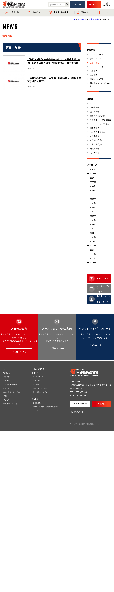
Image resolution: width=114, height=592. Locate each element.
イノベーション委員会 (99, 124)
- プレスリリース (38, 377)
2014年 (93, 220)
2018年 (93, 203)
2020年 (93, 195)
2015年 (93, 216)
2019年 (93, 199)
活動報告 (93, 71)
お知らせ (35, 373)
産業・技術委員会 (97, 116)
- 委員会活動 (36, 403)
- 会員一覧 (6, 388)
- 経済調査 (35, 384)
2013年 (93, 224)
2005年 (93, 258)
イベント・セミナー (98, 67)
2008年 (93, 246)
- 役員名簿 (6, 381)
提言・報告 (94, 19)
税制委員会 (94, 111)
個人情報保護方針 (77, 412)
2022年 (93, 186)
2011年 (93, 233)
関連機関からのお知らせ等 (100, 84)
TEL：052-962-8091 (79, 392)
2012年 (93, 229)
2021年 (93, 190)
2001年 (93, 263)
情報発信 (82, 19)
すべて (93, 103)
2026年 (93, 169)
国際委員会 (94, 128)
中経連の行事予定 (38, 369)
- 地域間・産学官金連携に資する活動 (45, 407)
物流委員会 (94, 148)
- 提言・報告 (36, 411)
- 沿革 (5, 396)
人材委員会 (94, 153)
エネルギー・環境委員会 (100, 120)
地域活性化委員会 (97, 132)
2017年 (93, 207)
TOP (73, 19)
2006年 (93, 254)
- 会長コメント (37, 381)
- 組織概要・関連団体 (10, 384)
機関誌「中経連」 (97, 79)
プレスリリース (96, 54)
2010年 (93, 237)
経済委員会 (94, 107)
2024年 (93, 178)
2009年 (93, 241)
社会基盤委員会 (96, 140)
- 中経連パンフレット (10, 404)
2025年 (93, 174)
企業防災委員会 (96, 144)
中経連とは (6, 373)
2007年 (93, 250)
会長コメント (95, 59)
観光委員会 (94, 136)
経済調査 (93, 75)
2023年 (93, 182)
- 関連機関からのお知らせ (41, 392)
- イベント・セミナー (39, 388)
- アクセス (6, 400)
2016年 (93, 212)
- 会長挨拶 (6, 377)
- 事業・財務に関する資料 (11, 392)
